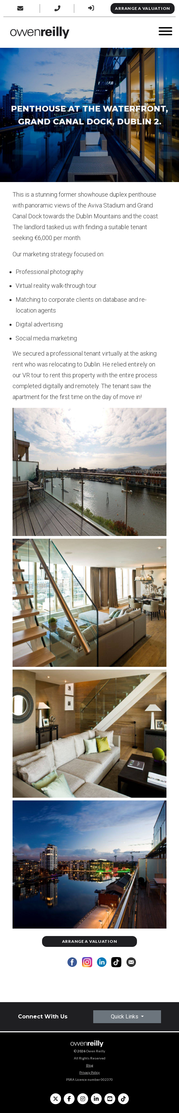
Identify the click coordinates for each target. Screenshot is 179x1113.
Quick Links (125, 1016)
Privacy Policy (89, 1072)
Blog (89, 1065)
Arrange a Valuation (142, 8)
